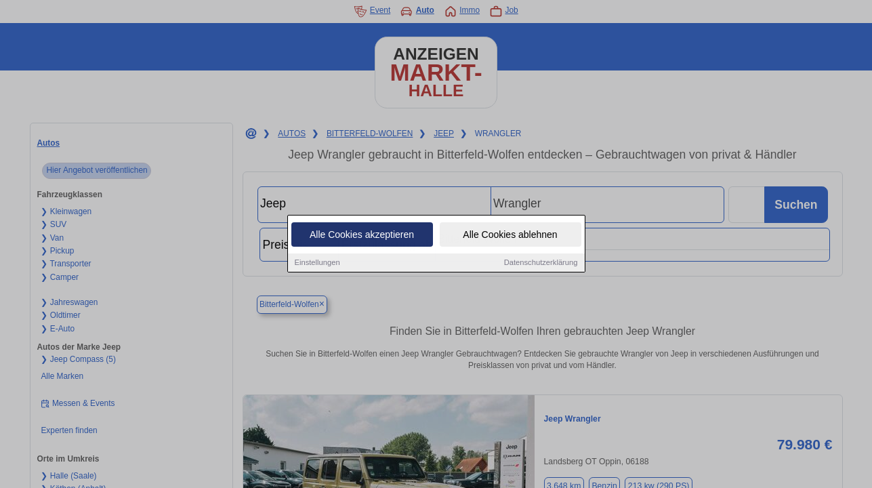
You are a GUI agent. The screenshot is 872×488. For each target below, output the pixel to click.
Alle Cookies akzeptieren (362, 235)
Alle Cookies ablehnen (510, 235)
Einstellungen (317, 263)
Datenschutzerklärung (541, 263)
